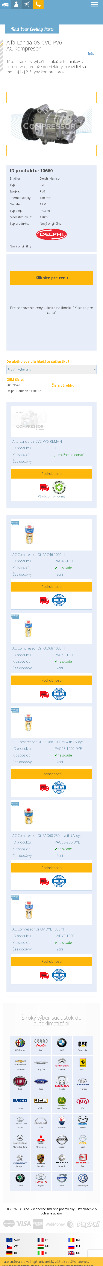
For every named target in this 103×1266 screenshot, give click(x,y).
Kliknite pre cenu (51, 277)
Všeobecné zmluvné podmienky (52, 1209)
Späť (91, 47)
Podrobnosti (51, 473)
